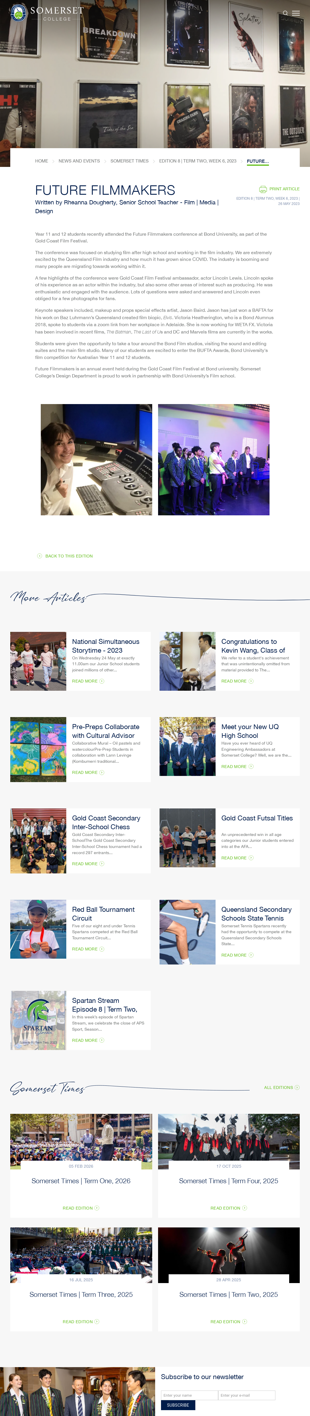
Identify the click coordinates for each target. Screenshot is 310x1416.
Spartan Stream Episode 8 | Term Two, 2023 (104, 1010)
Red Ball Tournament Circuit (103, 915)
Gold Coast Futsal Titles (257, 818)
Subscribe (178, 1405)
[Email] (246, 1395)
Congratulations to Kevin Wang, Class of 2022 (253, 651)
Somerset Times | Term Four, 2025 (228, 1180)
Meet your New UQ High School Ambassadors (250, 736)
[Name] (189, 1395)
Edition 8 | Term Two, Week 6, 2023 (197, 161)
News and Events (79, 161)
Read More (85, 681)
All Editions (278, 1088)
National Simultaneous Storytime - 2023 (106, 647)
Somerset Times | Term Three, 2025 (81, 1294)
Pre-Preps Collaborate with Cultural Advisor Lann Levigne (105, 736)
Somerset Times (130, 161)
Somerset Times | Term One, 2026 (81, 1180)
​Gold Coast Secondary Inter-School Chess (106, 823)
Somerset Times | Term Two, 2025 (228, 1294)
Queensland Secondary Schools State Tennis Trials (256, 919)
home (41, 161)
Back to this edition (69, 556)
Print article (285, 189)
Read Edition (78, 1208)
